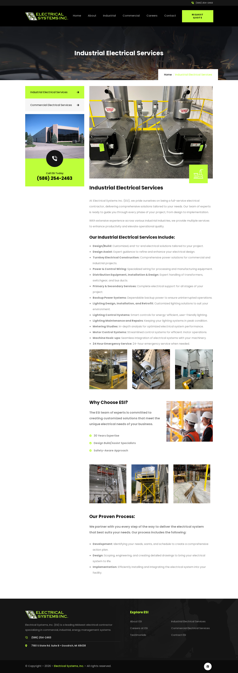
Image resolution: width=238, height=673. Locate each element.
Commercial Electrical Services (51, 105)
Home (168, 74)
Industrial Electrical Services (48, 92)
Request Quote (197, 16)
